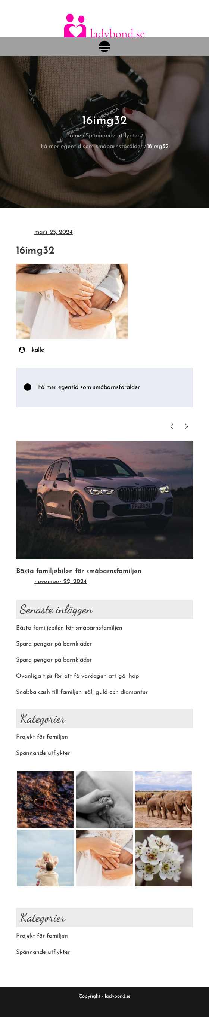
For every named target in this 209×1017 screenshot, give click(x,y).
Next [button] (186, 426)
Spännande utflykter (43, 753)
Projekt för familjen (42, 737)
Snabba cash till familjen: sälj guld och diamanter (82, 692)
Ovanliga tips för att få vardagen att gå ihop (77, 676)
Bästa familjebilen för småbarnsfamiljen (78, 571)
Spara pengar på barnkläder (54, 644)
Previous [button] (171, 426)
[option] (104, 514)
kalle (38, 350)
